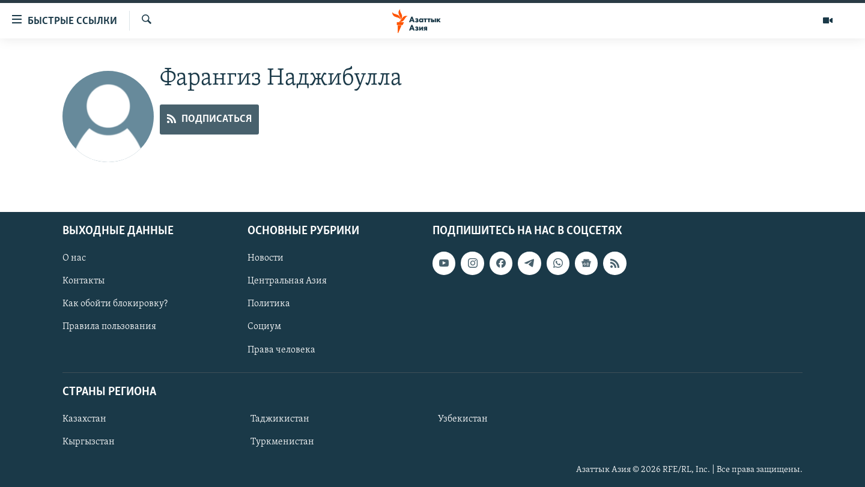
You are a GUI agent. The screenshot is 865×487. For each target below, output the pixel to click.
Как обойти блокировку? (115, 304)
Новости (265, 258)
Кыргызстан (88, 442)
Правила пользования (109, 326)
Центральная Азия (287, 281)
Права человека (281, 350)
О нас (74, 258)
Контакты (83, 281)
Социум (264, 326)
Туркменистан (282, 442)
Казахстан (84, 419)
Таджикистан (279, 419)
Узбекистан (463, 419)
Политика (268, 304)
